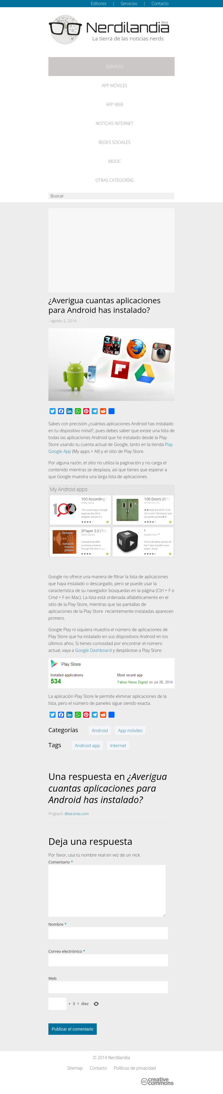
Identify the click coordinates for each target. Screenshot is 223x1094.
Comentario (60, 862)
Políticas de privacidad (135, 1068)
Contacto (160, 3)
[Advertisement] (111, 250)
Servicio (114, 66)
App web (114, 104)
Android (100, 730)
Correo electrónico (66, 951)
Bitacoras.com (77, 813)
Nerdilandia (119, 1057)
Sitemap (75, 1068)
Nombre (57, 924)
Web (52, 978)
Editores (98, 3)
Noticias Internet (114, 123)
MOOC (114, 161)
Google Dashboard (93, 650)
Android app (87, 745)
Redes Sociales (114, 142)
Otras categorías (115, 180)
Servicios (129, 3)
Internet (118, 745)
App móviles (114, 85)
